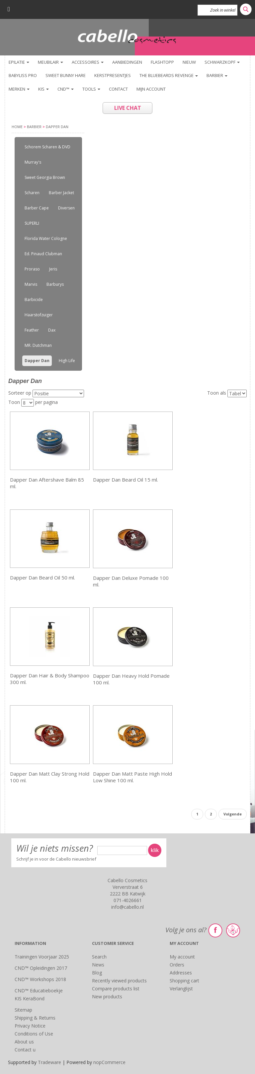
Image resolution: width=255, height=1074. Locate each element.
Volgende (232, 813)
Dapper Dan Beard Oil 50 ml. (42, 577)
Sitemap (23, 1010)
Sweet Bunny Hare (65, 75)
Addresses (181, 972)
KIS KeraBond (29, 998)
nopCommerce (109, 1062)
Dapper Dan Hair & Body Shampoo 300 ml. (49, 678)
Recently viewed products (119, 980)
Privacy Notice (30, 1026)
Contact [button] (118, 89)
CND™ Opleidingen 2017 (41, 968)
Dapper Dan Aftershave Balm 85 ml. (47, 483)
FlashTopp (162, 62)
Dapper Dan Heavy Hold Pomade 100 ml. (131, 679)
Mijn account (151, 89)
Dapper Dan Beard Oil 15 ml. (125, 479)
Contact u (25, 1049)
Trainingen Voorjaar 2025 (42, 957)
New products (107, 996)
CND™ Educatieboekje (39, 990)
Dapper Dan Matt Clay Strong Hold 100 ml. (49, 777)
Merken (19, 89)
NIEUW (189, 62)
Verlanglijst (181, 988)
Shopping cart (184, 980)
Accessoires (88, 62)
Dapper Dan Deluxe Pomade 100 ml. (131, 581)
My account (182, 957)
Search (99, 957)
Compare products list (115, 988)
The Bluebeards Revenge (168, 75)
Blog (97, 972)
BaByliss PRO (23, 75)
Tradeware (50, 1062)
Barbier (217, 75)
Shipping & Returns (35, 1018)
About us (24, 1041)
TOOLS (91, 89)
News (98, 964)
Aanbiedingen (127, 62)
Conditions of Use (34, 1034)
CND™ (65, 89)
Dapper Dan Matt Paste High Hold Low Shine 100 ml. (132, 777)
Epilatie (19, 62)
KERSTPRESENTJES (112, 75)
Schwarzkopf (222, 62)
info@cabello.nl (127, 907)
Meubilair (50, 62)
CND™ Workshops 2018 (40, 979)
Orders (177, 964)
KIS (43, 89)
